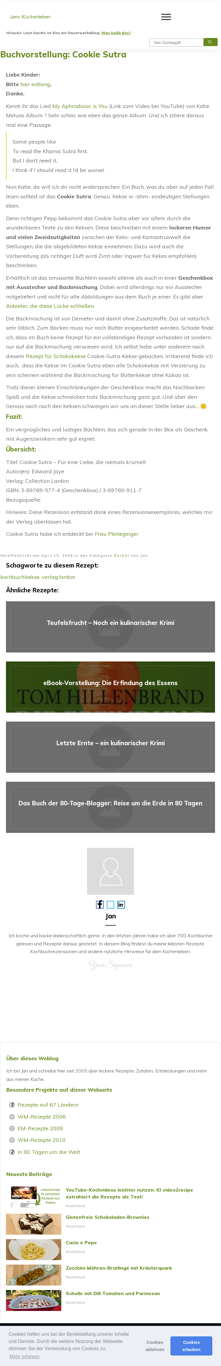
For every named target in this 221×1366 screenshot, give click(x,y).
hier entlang (35, 84)
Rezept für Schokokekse (56, 356)
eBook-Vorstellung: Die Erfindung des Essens (110, 687)
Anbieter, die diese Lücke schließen (50, 305)
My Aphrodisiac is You (80, 106)
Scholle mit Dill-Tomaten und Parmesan (110, 1300)
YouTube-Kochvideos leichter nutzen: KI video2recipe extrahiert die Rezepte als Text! (110, 1197)
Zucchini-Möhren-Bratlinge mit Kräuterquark (110, 1275)
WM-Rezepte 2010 (42, 1140)
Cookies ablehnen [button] (154, 1346)
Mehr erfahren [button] (25, 1356)
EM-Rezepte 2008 (40, 1128)
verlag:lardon (58, 577)
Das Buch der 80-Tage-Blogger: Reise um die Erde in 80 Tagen (110, 807)
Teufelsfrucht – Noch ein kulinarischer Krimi (110, 626)
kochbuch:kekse (19, 577)
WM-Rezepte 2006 (42, 1116)
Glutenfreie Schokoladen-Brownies (110, 1224)
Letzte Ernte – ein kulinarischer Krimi (110, 747)
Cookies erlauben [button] (191, 1346)
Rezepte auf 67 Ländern (48, 1104)
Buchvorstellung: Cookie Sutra (63, 54)
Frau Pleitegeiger (116, 533)
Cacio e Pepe (110, 1249)
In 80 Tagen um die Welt (49, 1152)
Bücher (121, 555)
